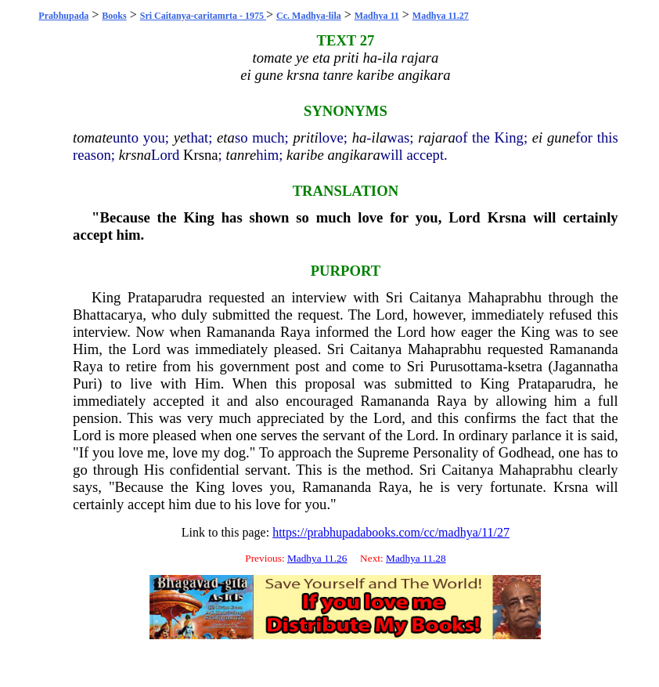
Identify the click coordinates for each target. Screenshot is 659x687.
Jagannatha (585, 366)
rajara (437, 137)
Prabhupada (63, 15)
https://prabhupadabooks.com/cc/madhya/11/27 (391, 532)
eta (226, 137)
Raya (295, 332)
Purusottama (466, 366)
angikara (353, 154)
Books (114, 15)
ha (359, 137)
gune (561, 137)
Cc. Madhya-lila (308, 15)
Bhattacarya (107, 314)
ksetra (525, 366)
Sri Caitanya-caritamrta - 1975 (203, 15)
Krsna (200, 154)
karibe (305, 154)
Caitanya (435, 297)
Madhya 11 (377, 15)
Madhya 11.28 (416, 558)
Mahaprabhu (505, 297)
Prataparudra (165, 297)
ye (180, 137)
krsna (135, 154)
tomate (93, 137)
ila (379, 137)
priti (306, 137)
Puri (85, 383)
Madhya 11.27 (440, 15)
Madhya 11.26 (317, 558)
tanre (240, 154)
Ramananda (240, 332)
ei (537, 137)
